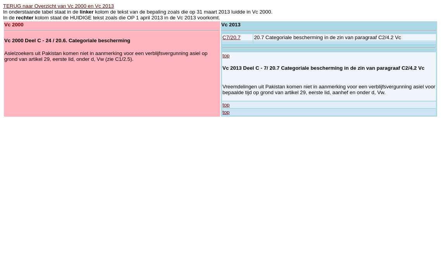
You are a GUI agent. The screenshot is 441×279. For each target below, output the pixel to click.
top (226, 56)
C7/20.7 (231, 37)
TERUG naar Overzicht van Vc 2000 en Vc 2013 (58, 6)
